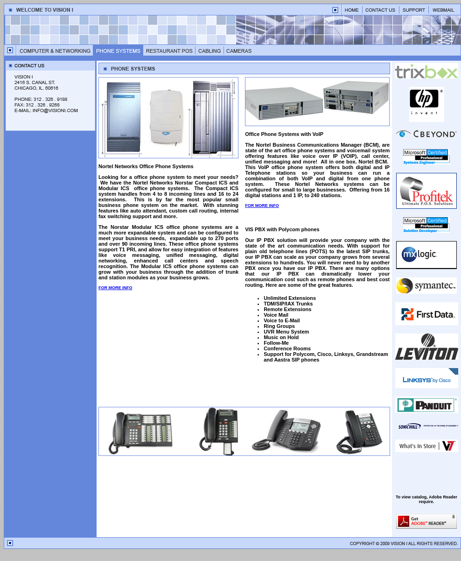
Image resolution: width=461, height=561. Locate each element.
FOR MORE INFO (115, 287)
